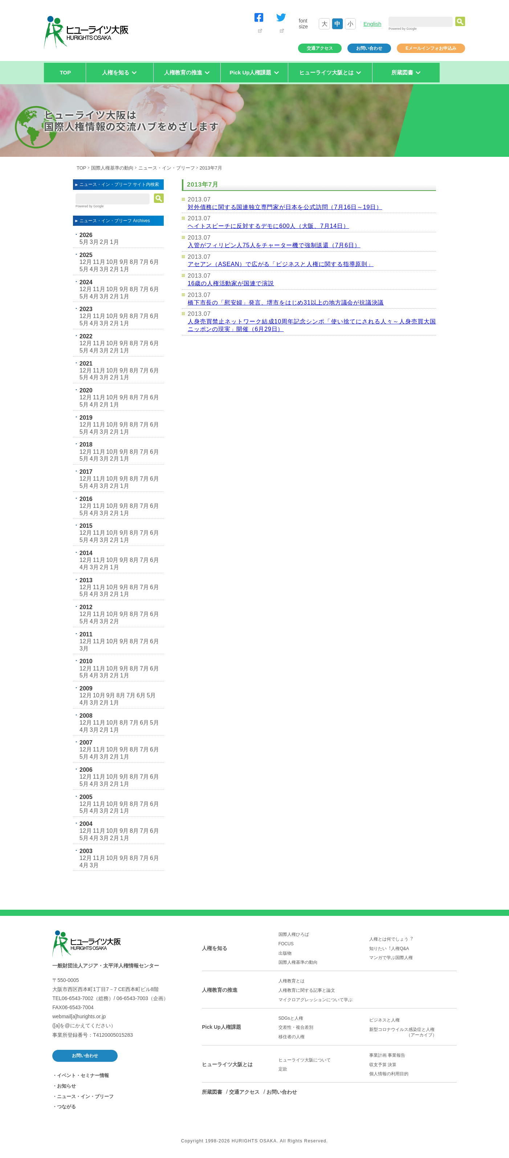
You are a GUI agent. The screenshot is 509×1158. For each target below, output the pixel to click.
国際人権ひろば (293, 934)
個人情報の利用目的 (388, 1073)
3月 (94, 242)
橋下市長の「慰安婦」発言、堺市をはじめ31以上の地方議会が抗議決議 (286, 302)
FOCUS (286, 943)
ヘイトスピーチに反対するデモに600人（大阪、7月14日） (268, 226)
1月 (114, 242)
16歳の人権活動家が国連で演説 (231, 283)
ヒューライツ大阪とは (227, 1064)
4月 (94, 269)
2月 (104, 242)
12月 (86, 262)
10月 (112, 262)
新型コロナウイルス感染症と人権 (413, 1032)
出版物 (285, 953)
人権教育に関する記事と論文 (306, 990)
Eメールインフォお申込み (431, 48)
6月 (154, 262)
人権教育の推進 (219, 990)
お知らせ (66, 1086)
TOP (65, 72)
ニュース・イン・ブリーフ (166, 168)
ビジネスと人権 (384, 1020)
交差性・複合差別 (295, 1027)
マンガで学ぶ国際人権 (391, 957)
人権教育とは (291, 980)
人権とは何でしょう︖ (391, 939)
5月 (84, 242)
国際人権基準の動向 (112, 168)
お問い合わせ (369, 48)
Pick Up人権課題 (221, 1027)
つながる (66, 1106)
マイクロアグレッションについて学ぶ (315, 999)
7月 (144, 262)
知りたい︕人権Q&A (389, 948)
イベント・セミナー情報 (83, 1075)
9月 (124, 262)
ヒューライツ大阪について (304, 1060)
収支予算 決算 (382, 1064)
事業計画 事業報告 (387, 1055)
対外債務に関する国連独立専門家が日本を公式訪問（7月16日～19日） (285, 207)
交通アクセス (320, 48)
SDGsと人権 (290, 1018)
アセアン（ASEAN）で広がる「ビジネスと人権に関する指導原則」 (281, 264)
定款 (282, 1069)
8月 (134, 262)
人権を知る (214, 948)
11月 (99, 262)
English (372, 24)
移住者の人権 (291, 1036)
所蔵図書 (212, 1092)
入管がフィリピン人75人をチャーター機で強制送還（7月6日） (274, 245)
